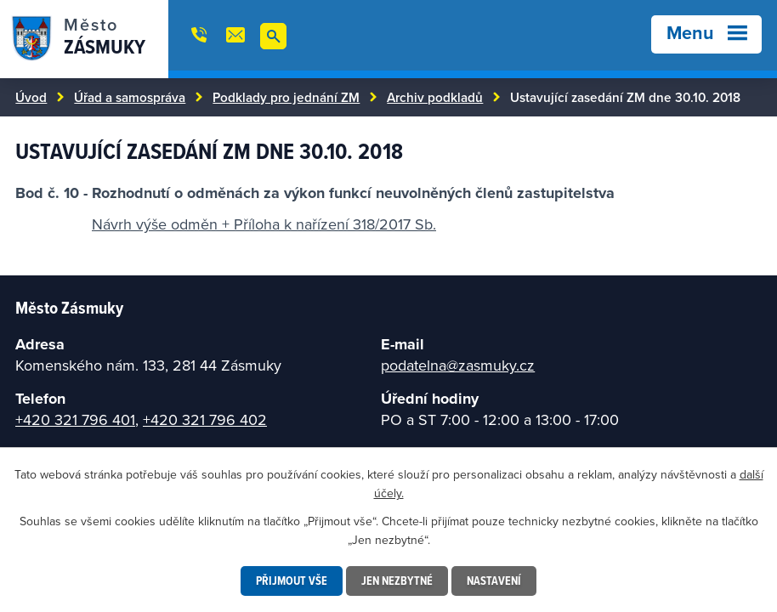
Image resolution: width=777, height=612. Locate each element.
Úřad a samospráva (129, 97)
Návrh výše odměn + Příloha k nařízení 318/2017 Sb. (264, 224)
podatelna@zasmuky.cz (458, 365)
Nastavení (494, 580)
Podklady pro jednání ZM (286, 97)
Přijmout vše (291, 580)
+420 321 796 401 (75, 419)
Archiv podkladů (435, 97)
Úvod (31, 97)
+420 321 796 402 (205, 419)
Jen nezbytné (397, 580)
